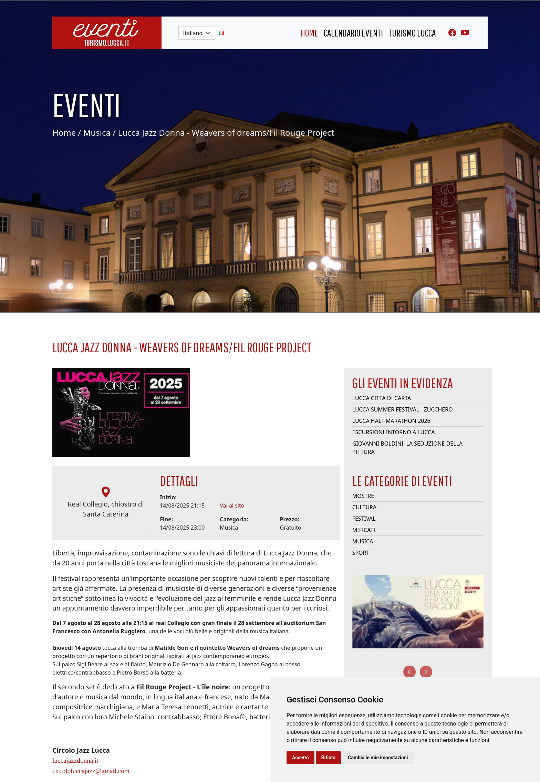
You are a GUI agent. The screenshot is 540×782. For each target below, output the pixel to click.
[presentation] (409, 671)
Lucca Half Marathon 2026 (391, 423)
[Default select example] (196, 33)
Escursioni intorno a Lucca (393, 435)
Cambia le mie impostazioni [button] (378, 757)
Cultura (364, 510)
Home (64, 132)
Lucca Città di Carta (381, 401)
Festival (364, 521)
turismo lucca (412, 33)
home (309, 33)
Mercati (363, 532)
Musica (97, 132)
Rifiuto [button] (328, 757)
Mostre (363, 498)
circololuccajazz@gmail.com (90, 773)
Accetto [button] (300, 757)
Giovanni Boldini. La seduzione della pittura (407, 450)
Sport (361, 555)
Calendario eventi (353, 33)
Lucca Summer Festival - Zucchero (402, 412)
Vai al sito (232, 508)
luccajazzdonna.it (75, 763)
